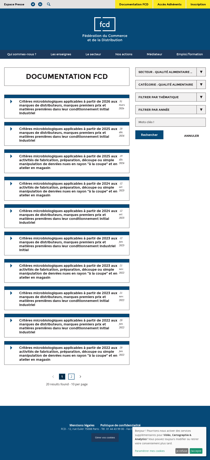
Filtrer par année (153, 109)
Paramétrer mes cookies (150, 451)
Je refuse (181, 451)
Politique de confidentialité (120, 425)
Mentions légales (82, 425)
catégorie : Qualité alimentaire (165, 84)
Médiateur (154, 54)
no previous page (53, 377)
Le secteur (93, 54)
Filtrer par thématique (158, 97)
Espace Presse (14, 4)
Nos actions (123, 54)
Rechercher (149, 135)
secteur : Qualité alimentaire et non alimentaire (172, 72)
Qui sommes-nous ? (21, 54)
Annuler (191, 136)
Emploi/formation (190, 54)
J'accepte (196, 451)
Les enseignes (61, 54)
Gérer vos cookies (105, 437)
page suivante (80, 377)
